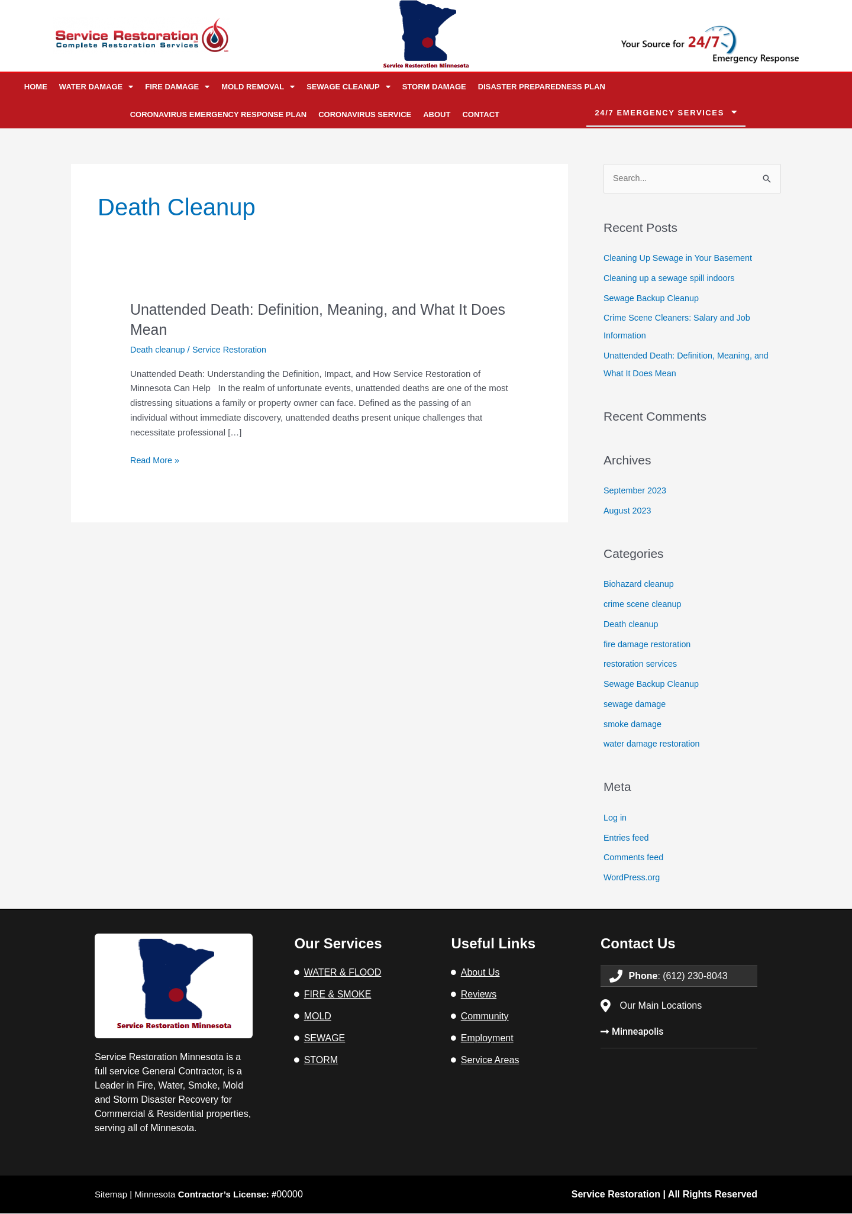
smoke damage (634, 724)
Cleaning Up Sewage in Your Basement (681, 258)
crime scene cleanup (644, 604)
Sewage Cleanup (348, 86)
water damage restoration (654, 744)
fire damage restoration (649, 645)
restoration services (642, 664)
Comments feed (635, 858)
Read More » (156, 459)
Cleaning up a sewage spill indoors (672, 278)
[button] (666, 113)
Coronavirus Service (364, 114)
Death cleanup (159, 349)
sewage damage (636, 704)
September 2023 (636, 491)
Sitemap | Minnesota (192, 1195)
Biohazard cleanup (640, 584)
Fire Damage (177, 86)
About (436, 114)
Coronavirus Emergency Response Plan (218, 114)
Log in (616, 818)
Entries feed (627, 838)
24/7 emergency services (659, 112)
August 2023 (628, 511)
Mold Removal (258, 86)
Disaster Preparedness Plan (541, 86)
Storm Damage (434, 86)
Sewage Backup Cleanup (653, 298)
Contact (480, 114)
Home (35, 86)
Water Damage (96, 86)
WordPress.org (633, 878)
